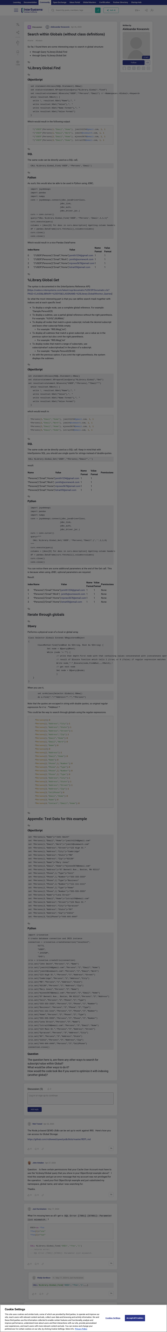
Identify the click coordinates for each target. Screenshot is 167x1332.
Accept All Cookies (135, 1319)
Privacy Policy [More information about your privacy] (81, 1330)
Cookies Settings (112, 1319)
